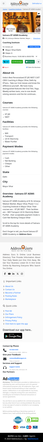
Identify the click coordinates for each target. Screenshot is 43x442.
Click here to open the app (16, 324)
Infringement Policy (13, 317)
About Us (9, 286)
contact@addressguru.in (18, 358)
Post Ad (8, 311)
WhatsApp (17, 62)
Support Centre (15, 367)
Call (6, 62)
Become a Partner (13, 292)
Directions (36, 38)
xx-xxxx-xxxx (14, 350)
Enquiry (30, 62)
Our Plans (9, 314)
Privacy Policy (11, 320)
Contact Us (10, 289)
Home (5, 9)
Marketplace (10, 299)
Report (6, 67)
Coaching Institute (15, 9)
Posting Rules (11, 296)
